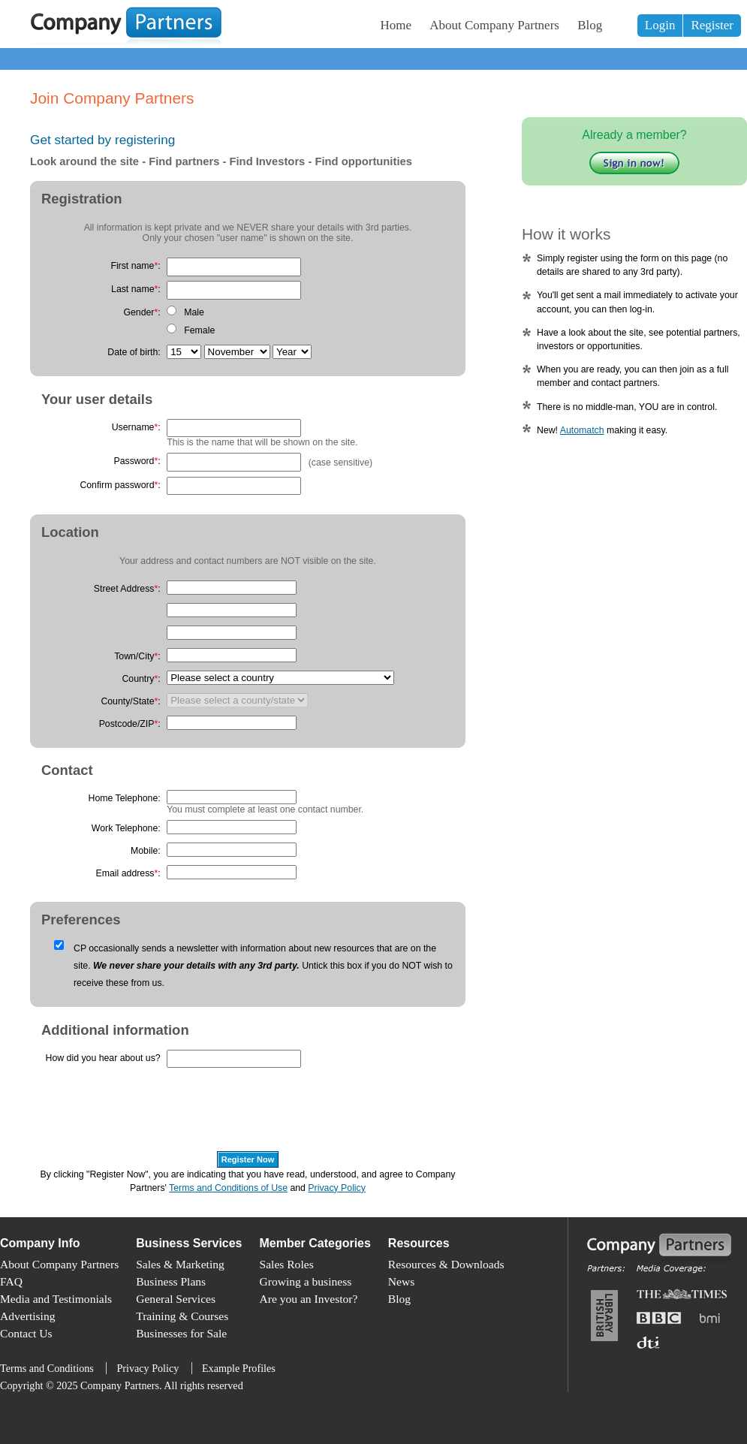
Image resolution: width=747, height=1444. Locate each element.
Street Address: (127, 588)
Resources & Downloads (446, 1264)
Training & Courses (182, 1316)
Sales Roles (287, 1264)
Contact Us (26, 1333)
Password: (136, 461)
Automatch (582, 430)
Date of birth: (133, 352)
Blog (589, 25)
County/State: (130, 701)
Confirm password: (120, 485)
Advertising (27, 1316)
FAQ (11, 1281)
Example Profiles (239, 1368)
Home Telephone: (125, 798)
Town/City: (137, 656)
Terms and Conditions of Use (228, 1188)
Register (712, 25)
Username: (136, 427)
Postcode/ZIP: (130, 724)
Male (194, 312)
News (401, 1281)
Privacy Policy (337, 1188)
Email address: (128, 873)
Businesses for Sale (181, 1333)
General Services (175, 1298)
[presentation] (144, 1116)
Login (660, 25)
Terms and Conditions (47, 1368)
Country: (141, 679)
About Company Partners (494, 25)
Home (396, 25)
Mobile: (146, 851)
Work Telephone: (126, 828)
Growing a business (306, 1281)
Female (199, 330)
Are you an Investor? (309, 1298)
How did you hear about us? (103, 1058)
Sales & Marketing (180, 1264)
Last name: (136, 289)
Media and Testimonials (56, 1298)
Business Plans (171, 1281)
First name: (135, 266)
